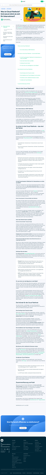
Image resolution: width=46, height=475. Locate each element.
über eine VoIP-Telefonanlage (31, 92)
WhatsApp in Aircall (38, 450)
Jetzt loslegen (7, 54)
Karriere (25, 458)
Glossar (13, 465)
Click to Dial (37, 449)
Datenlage (39, 152)
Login (42, 1)
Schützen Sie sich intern (25, 63)
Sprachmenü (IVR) (38, 443)
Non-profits (14, 449)
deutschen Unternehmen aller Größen (33, 295)
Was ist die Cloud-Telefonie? (8, 27)
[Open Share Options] (21, 19)
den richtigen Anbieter (20, 313)
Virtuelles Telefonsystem (16, 446)
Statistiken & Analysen (38, 446)
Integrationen (26, 442)
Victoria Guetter (6, 19)
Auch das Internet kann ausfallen (27, 60)
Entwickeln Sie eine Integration (17, 462)
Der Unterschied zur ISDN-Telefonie (8, 30)
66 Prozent (20, 27)
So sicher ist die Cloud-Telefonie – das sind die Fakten (7, 33)
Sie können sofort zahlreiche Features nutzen (29, 77)
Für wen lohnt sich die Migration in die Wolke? (29, 65)
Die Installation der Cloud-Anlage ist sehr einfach (30, 75)
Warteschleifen (19, 354)
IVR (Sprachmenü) (32, 353)
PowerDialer (37, 442)
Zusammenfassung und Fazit (7, 40)
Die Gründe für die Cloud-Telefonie (8, 37)
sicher (43, 130)
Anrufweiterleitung (24, 353)
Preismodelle (26, 446)
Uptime (25, 461)
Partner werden (14, 461)
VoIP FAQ (13, 464)
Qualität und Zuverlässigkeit (28, 443)
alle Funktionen (23, 349)
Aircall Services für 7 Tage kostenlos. (37, 399)
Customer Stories (15, 458)
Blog (13, 455)
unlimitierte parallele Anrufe (28, 354)
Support (13, 443)
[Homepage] (23, 1)
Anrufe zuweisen (39, 353)
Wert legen (24, 360)
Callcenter (13, 442)
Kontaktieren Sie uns (27, 455)
